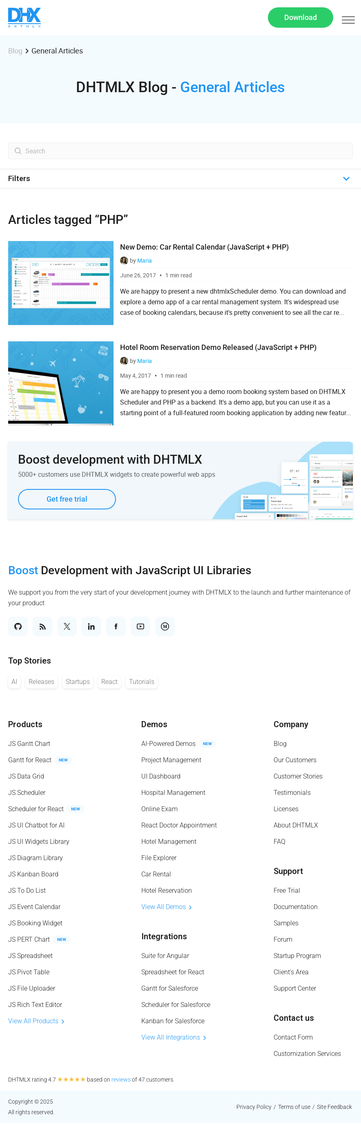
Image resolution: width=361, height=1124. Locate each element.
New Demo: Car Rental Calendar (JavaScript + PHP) (204, 247)
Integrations (164, 937)
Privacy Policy (254, 1107)
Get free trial (67, 500)
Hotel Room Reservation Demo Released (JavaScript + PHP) (218, 348)
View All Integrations (173, 1038)
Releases (41, 682)
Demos (154, 725)
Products (25, 725)
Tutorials (141, 682)
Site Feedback (334, 1107)
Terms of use (294, 1107)
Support (288, 872)
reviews (121, 1080)
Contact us (294, 1019)
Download (300, 17)
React (109, 682)
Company (291, 725)
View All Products (36, 1022)
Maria (144, 261)
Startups (78, 682)
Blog (15, 51)
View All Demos (166, 908)
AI (14, 682)
